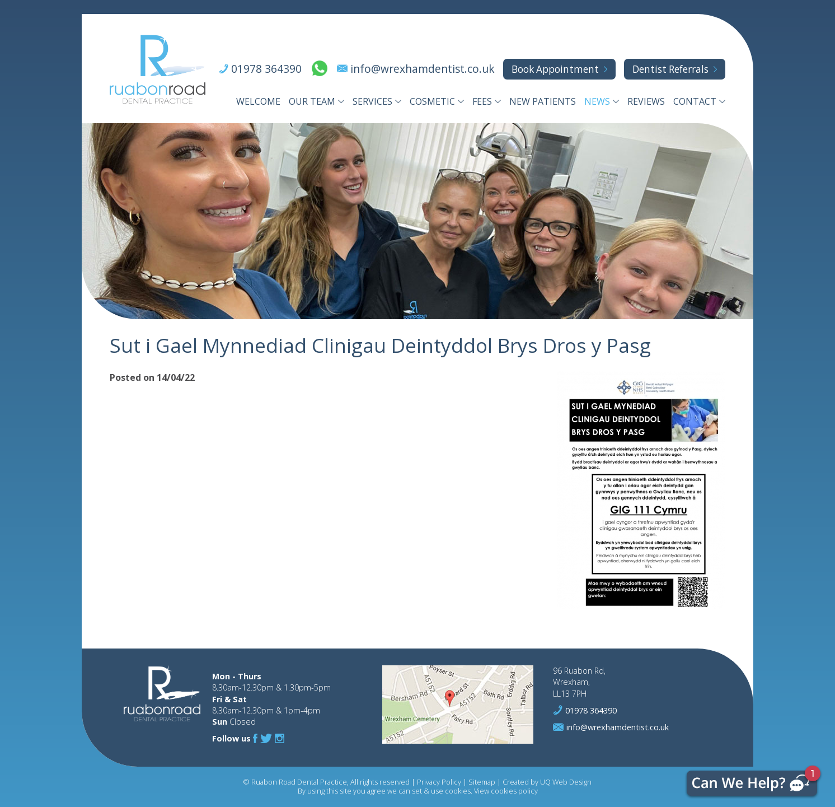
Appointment (555, 69)
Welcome (258, 101)
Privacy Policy (439, 782)
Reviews (646, 101)
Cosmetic (432, 101)
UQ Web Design (566, 782)
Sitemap (481, 782)
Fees (482, 101)
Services (372, 101)
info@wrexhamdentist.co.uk (422, 68)
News (597, 101)
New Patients (542, 101)
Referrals (670, 69)
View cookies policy (506, 791)
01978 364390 (266, 68)
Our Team (312, 101)
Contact (694, 101)
